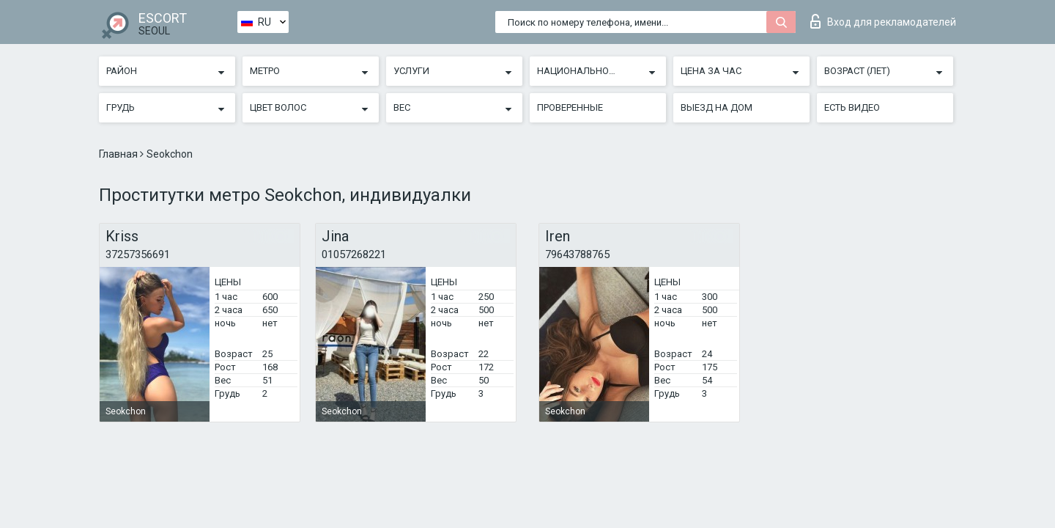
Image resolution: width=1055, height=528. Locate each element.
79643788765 (577, 254)
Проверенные (570, 107)
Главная (119, 154)
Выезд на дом (716, 107)
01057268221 (354, 254)
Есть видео (852, 107)
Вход (883, 21)
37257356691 (138, 254)
